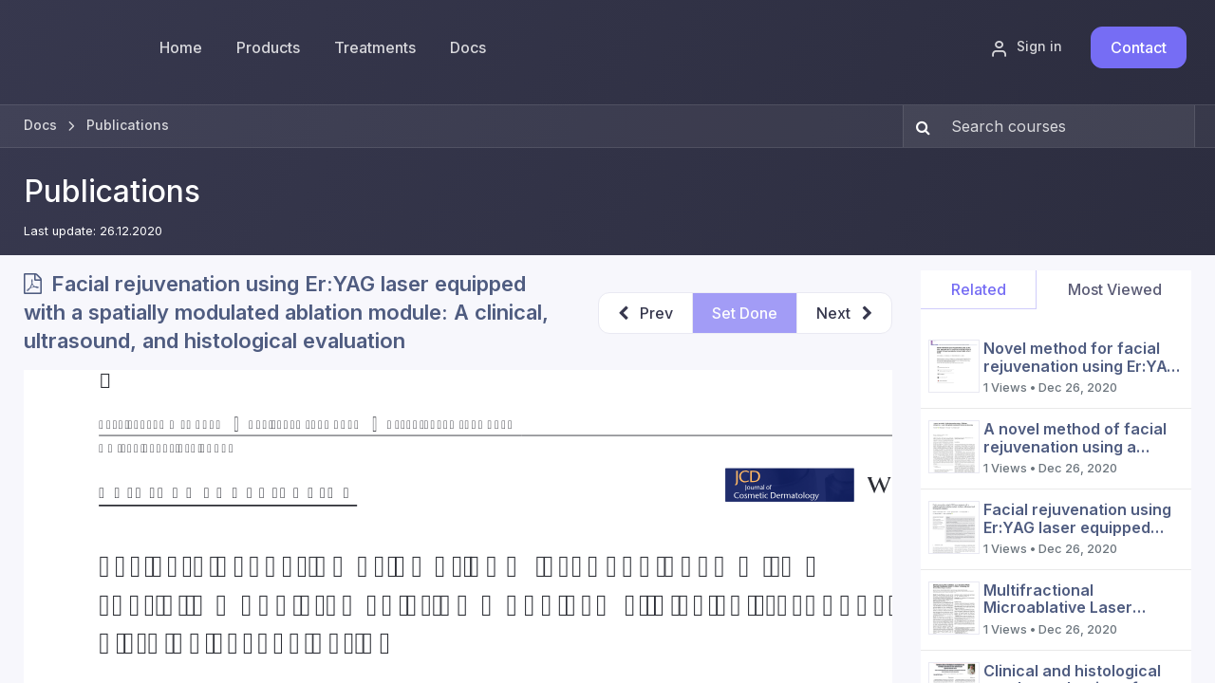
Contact (1139, 47)
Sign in (1026, 47)
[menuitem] (268, 47)
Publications (112, 191)
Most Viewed (1115, 289)
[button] (645, 313)
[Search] (919, 126)
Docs (40, 125)
